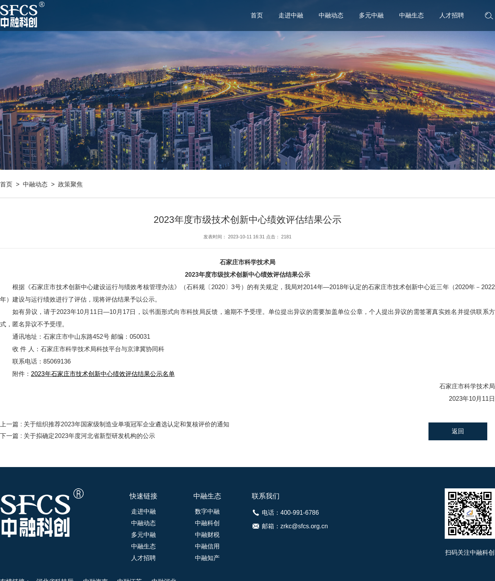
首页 (257, 15)
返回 (458, 431)
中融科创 (207, 523)
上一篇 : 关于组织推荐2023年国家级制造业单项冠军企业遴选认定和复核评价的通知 (114, 424)
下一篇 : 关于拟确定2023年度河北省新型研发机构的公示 (77, 436)
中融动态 (331, 15)
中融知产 (207, 558)
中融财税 (207, 534)
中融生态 (411, 15)
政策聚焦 (70, 184)
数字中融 (207, 511)
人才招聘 (451, 15)
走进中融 (290, 15)
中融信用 (207, 546)
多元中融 (371, 15)
